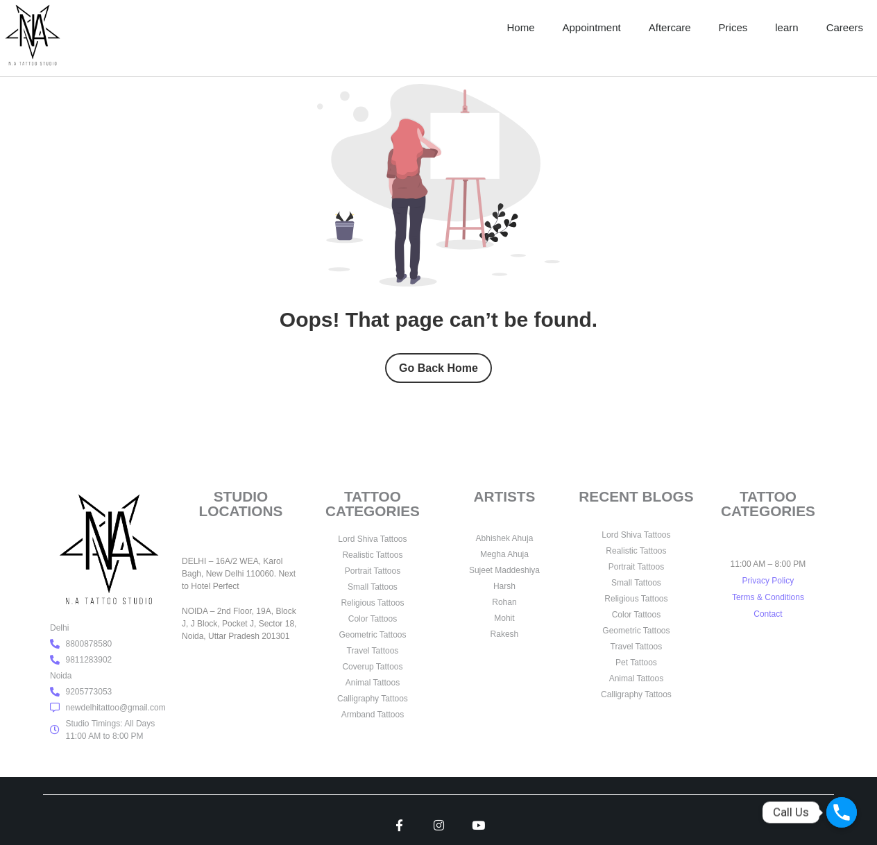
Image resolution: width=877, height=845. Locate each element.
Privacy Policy (768, 581)
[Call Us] (841, 812)
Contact (767, 614)
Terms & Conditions (768, 597)
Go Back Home (438, 368)
